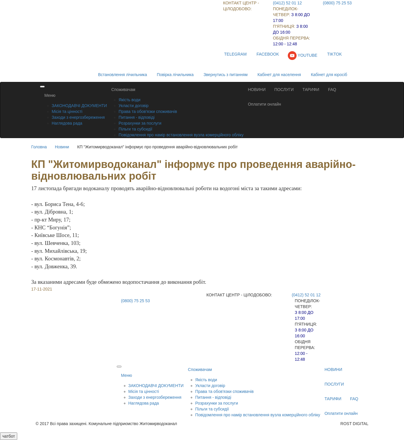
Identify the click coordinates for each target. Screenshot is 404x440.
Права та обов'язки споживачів (148, 111)
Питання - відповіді (136, 117)
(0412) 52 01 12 (287, 3)
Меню (49, 95)
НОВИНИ (257, 89)
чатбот (8, 436)
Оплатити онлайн (264, 104)
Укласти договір (134, 105)
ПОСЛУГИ (284, 89)
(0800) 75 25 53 (337, 3)
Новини (62, 147)
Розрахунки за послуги (140, 123)
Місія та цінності (67, 111)
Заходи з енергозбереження (78, 117)
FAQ (332, 89)
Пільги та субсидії (135, 129)
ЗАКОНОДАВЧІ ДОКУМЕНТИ (79, 105)
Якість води (129, 99)
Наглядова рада (67, 123)
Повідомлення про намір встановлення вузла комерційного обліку (181, 135)
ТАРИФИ (310, 89)
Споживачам (123, 89)
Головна (39, 147)
